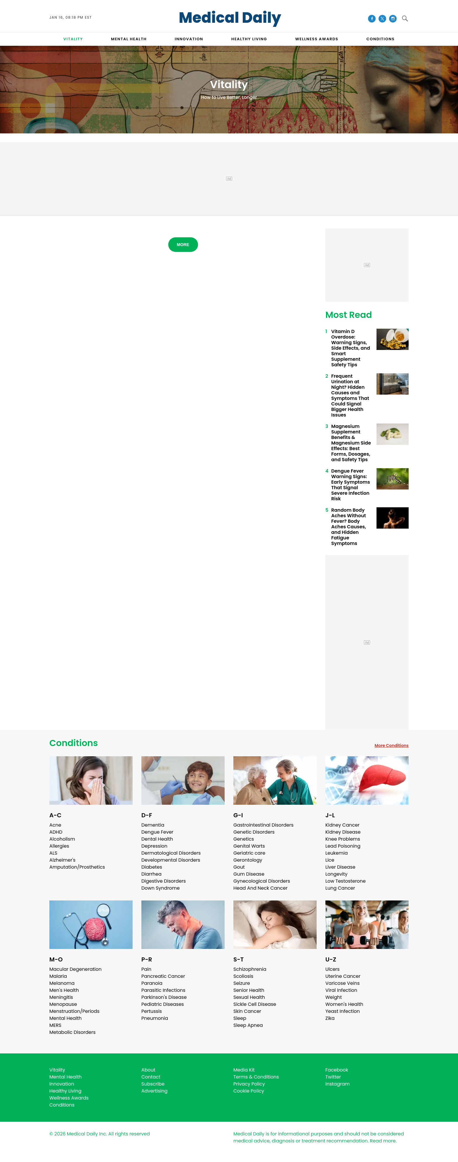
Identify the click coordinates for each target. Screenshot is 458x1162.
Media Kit (244, 1070)
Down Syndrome (160, 888)
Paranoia (151, 983)
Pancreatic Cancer (163, 976)
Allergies (59, 846)
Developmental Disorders (170, 860)
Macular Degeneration (75, 969)
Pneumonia (154, 1018)
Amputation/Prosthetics (77, 867)
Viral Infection (341, 990)
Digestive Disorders (163, 881)
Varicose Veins (342, 983)
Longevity (336, 874)
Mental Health (65, 1018)
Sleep (239, 1018)
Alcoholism (62, 839)
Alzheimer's (62, 860)
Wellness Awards (317, 39)
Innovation (61, 1084)
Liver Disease (340, 867)
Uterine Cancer (342, 976)
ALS (53, 853)
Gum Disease (248, 874)
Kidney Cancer (342, 825)
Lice (329, 860)
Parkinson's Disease (164, 997)
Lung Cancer (340, 888)
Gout (239, 867)
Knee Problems (342, 839)
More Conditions (391, 745)
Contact (150, 1077)
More (183, 244)
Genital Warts (249, 846)
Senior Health (248, 990)
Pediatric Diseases (162, 1004)
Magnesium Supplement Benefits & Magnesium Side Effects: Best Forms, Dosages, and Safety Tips (351, 443)
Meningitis (61, 997)
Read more (382, 1140)
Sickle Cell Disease (254, 1004)
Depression (154, 846)
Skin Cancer (247, 1011)
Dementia (152, 825)
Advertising (154, 1091)
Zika (330, 1018)
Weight (333, 997)
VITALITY (73, 39)
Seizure (241, 983)
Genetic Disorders (254, 832)
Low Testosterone (345, 881)
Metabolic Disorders (72, 1032)
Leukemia (336, 853)
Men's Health (64, 990)
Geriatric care (249, 853)
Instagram (337, 1084)
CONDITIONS (380, 39)
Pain (146, 969)
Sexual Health (249, 997)
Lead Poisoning (342, 846)
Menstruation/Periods (74, 1011)
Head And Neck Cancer (260, 888)
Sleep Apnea (248, 1025)
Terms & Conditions (256, 1077)
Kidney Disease (342, 832)
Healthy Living (65, 1091)
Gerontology (247, 860)
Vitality (57, 1070)
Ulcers (332, 969)
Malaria (58, 976)
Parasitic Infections (163, 990)
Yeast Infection (342, 1011)
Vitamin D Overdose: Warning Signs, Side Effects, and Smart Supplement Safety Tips (350, 348)
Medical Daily (230, 18)
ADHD (55, 832)
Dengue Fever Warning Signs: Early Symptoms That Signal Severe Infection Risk (350, 485)
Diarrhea (151, 874)
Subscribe (152, 1084)
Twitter (333, 1077)
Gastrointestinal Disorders (263, 825)
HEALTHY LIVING (249, 39)
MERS (55, 1025)
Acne (55, 825)
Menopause (63, 1004)
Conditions (73, 743)
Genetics (243, 839)
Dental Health (157, 839)
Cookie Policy (248, 1091)
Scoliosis (243, 976)
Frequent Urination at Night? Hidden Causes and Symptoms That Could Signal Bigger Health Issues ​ (350, 395)
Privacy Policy (249, 1084)
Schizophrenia (249, 969)
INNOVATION (189, 39)
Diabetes (151, 867)
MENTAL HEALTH (129, 39)
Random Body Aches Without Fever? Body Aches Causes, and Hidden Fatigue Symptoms (348, 527)
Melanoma (61, 983)
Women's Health (344, 1004)
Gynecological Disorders (261, 881)
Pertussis (151, 1011)
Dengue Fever (157, 832)
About (148, 1070)
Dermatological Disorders (171, 853)
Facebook (336, 1070)
